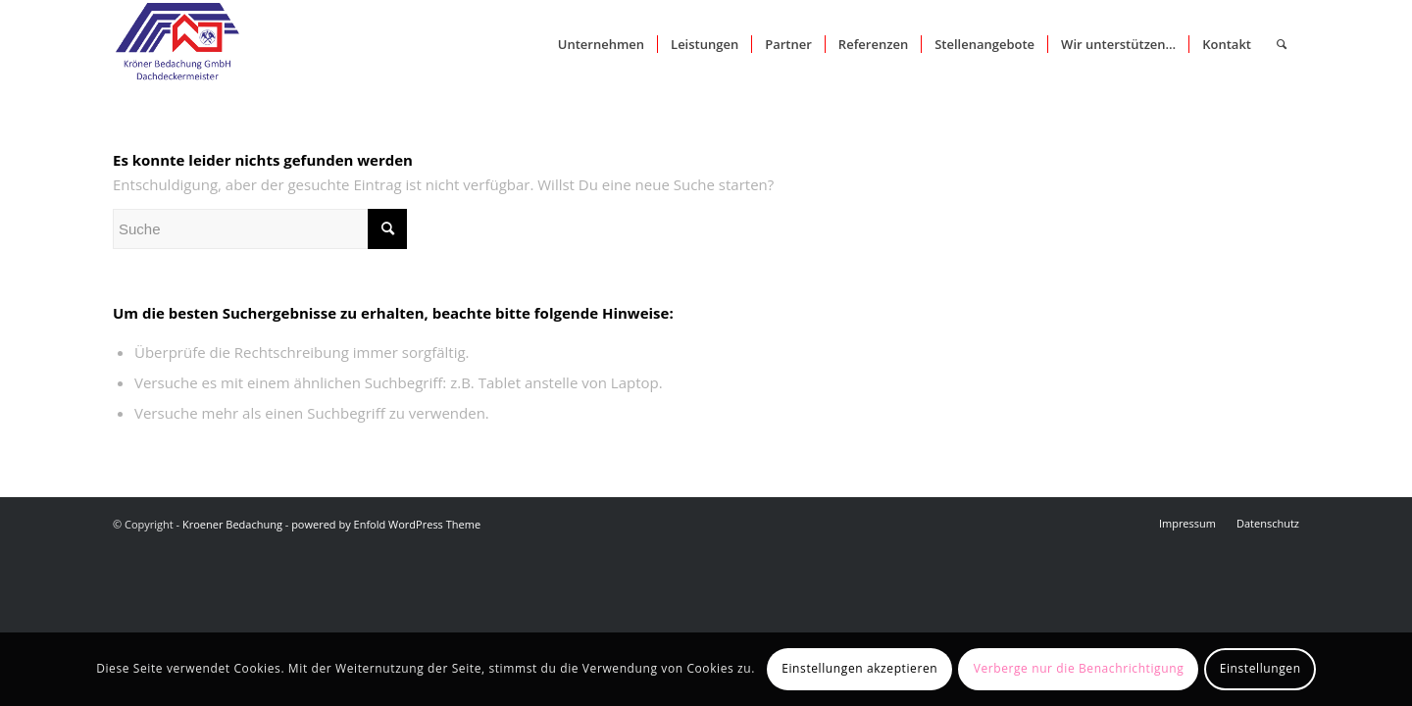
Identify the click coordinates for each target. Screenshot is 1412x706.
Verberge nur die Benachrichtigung (1079, 668)
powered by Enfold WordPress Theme (385, 524)
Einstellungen (1260, 668)
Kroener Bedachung (232, 524)
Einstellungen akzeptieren (859, 668)
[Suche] (1281, 44)
